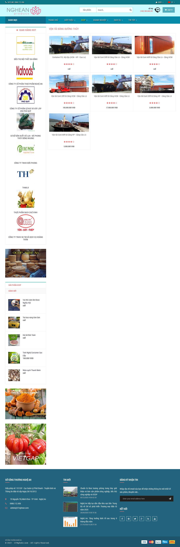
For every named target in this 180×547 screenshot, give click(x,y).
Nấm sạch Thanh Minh (32, 370)
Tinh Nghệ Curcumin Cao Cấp (32, 354)
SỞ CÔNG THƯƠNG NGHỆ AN (13, 540)
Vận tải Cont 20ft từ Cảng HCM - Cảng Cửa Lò (69, 96)
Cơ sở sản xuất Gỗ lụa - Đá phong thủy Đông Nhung (25, 136)
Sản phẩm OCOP (14, 285)
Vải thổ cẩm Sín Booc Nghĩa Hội (31, 301)
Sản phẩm (87, 9)
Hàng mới (12, 291)
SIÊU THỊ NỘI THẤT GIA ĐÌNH (25, 59)
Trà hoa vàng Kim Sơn (31, 317)
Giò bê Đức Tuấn (29, 335)
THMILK (25, 187)
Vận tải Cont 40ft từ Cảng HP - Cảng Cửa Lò (69, 134)
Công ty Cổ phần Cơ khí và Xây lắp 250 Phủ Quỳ (25, 109)
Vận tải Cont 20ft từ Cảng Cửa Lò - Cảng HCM (112, 57)
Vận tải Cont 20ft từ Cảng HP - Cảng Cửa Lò (155, 96)
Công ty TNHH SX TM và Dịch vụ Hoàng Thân (25, 238)
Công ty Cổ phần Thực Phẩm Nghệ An (25, 84)
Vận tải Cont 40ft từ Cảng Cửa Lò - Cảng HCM (154, 57)
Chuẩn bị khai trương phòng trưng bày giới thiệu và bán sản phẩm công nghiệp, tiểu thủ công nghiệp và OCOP (98, 491)
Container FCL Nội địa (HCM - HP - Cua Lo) (69, 57)
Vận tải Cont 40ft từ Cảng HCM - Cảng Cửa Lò (112, 96)
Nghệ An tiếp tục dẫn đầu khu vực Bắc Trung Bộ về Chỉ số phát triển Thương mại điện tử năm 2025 (98, 506)
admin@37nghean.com (19, 507)
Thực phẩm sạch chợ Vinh (25, 212)
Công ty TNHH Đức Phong (25, 163)
